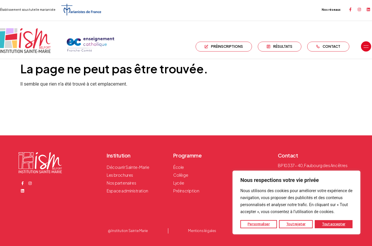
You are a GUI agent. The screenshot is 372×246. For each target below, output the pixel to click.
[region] (296, 202)
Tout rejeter (295, 224)
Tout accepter (333, 224)
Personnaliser (259, 224)
